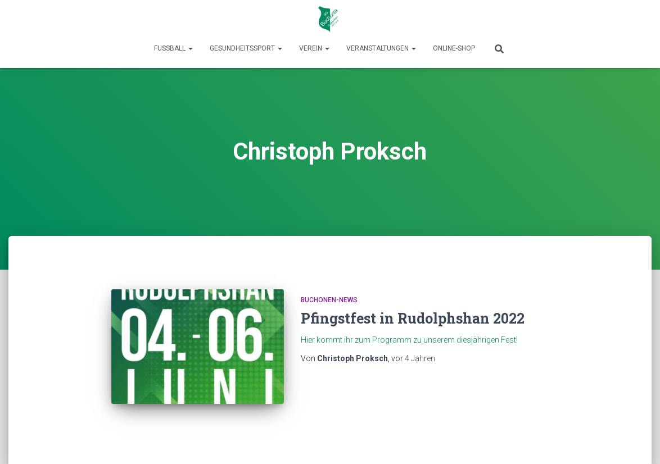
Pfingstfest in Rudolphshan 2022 (413, 318)
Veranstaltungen (381, 48)
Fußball (173, 48)
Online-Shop (454, 48)
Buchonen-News (329, 300)
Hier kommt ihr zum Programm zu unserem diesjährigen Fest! (409, 339)
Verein (314, 48)
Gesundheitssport (246, 48)
